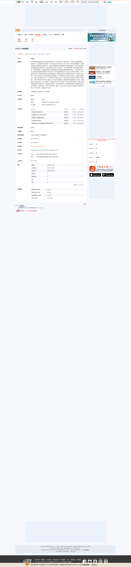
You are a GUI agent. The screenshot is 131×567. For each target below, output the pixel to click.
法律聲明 (79, 559)
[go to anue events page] (102, 2)
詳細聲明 (87, 550)
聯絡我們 (63, 559)
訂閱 (77, 2)
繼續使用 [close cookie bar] (94, 564)
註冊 (110, 2)
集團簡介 (43, 559)
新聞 (27, 2)
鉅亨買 (67, 2)
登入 (107, 2)
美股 (36, 2)
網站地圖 (73, 559)
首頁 (23, 2)
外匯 (51, 2)
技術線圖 (102, 30)
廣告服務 (49, 559)
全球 (55, 2)
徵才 (68, 559)
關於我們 (37, 559)
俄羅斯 (97, 157)
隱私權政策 (86, 564)
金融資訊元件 (56, 559)
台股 (32, 2)
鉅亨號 (72, 2)
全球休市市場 (102, 140)
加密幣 (61, 2)
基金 (46, 2)
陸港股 (41, 2)
